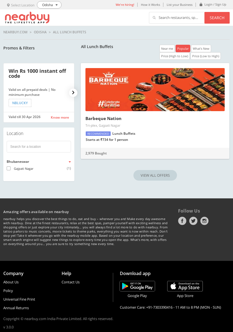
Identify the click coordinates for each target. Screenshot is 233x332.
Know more (60, 117)
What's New (201, 48)
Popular (183, 48)
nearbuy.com (15, 32)
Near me (167, 48)
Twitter (193, 221)
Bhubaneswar (18, 161)
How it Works (150, 5)
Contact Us (71, 281)
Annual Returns (16, 307)
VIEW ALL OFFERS (155, 175)
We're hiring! (125, 5)
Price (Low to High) (205, 56)
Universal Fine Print (19, 299)
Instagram (204, 221)
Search (217, 17)
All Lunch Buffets (69, 32)
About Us (11, 281)
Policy (8, 290)
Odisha (40, 32)
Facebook (182, 221)
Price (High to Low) (174, 56)
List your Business (180, 5)
